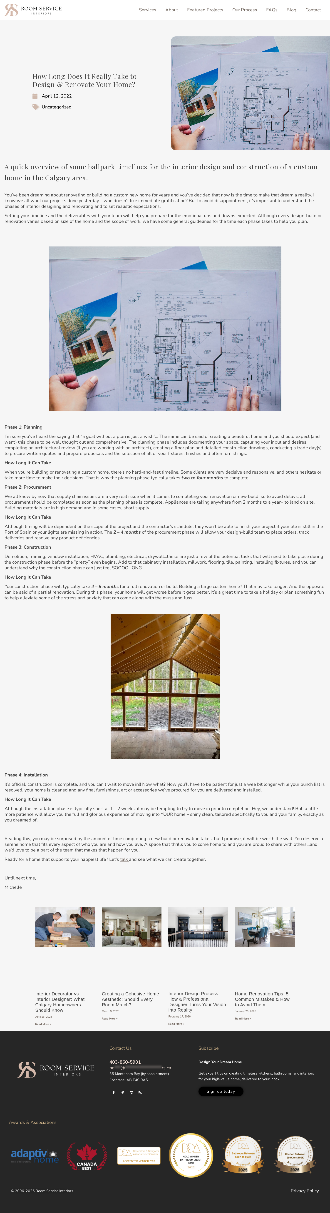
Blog (291, 10)
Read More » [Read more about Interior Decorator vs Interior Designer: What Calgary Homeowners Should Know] (43, 1024)
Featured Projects (205, 10)
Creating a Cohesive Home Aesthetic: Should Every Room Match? (130, 999)
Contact (313, 10)
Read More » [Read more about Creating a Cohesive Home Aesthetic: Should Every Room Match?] (110, 1018)
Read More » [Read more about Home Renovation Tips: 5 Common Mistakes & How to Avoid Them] (243, 1018)
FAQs (272, 10)
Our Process (244, 10)
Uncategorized (57, 107)
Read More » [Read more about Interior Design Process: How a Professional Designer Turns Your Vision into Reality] (176, 1024)
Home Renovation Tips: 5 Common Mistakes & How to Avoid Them (262, 999)
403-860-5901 (125, 1062)
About (171, 10)
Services (147, 10)
